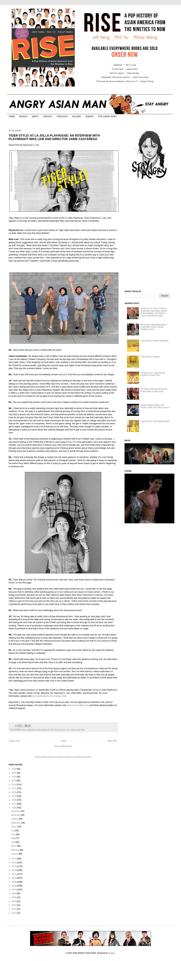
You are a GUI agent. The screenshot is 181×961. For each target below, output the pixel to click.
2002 (14, 909)
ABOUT (35, 116)
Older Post (112, 741)
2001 (14, 913)
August (14, 826)
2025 (14, 773)
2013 (14, 866)
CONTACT (47, 116)
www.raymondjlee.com (78, 705)
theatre (73, 730)
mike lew (53, 730)
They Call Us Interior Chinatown (155, 341)
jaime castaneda (28, 730)
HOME (12, 116)
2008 (14, 886)
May (13, 838)
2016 (14, 808)
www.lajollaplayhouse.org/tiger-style (49, 696)
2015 (14, 858)
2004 (14, 901)
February (15, 850)
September (16, 823)
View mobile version (63, 746)
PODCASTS (62, 116)
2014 (14, 862)
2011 (14, 874)
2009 (14, 882)
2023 (14, 780)
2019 (14, 796)
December (16, 811)
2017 (14, 804)
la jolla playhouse (42, 730)
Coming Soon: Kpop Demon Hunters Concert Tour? (153, 374)
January (15, 854)
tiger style (81, 730)
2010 (14, 878)
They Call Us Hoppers (150, 357)
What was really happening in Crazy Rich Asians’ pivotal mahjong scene (154, 327)
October (15, 819)
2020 (14, 792)
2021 (14, 788)
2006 (14, 893)
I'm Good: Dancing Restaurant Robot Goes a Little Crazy (154, 390)
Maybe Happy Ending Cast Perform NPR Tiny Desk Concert (155, 406)
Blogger (111, 953)
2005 (14, 897)
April (13, 842)
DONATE (90, 116)
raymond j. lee (64, 730)
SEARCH (23, 116)
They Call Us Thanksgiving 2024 (155, 421)
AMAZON (79, 757)
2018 (14, 800)
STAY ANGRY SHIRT (107, 116)
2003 (14, 905)
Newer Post (14, 741)
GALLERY (76, 116)
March (14, 846)
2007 (14, 889)
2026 (14, 769)
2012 (14, 870)
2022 (14, 784)
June (13, 834)
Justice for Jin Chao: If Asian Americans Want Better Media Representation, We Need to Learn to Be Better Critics (154, 312)
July (13, 830)
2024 (14, 777)
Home (63, 741)
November (16, 815)
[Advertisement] (149, 235)
